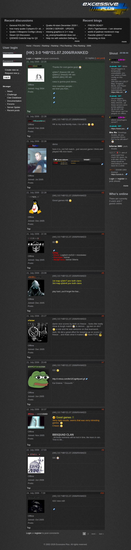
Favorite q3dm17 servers (100, 35)
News (10, 91)
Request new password (16, 73)
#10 (102, 493)
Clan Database (14, 97)
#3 (103, 192)
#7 (103, 362)
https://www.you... (118, 128)
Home (28, 46)
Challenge (12, 94)
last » (101, 534)
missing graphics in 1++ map (59, 32)
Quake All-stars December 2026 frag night (66, 25)
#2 (103, 141)
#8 (103, 409)
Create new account (14, 70)
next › (94, 534)
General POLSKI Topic (20, 25)
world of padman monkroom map (103, 32)
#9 (103, 450)
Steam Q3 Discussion (19, 35)
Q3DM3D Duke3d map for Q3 (23, 38)
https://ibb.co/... (117, 92)
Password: (9, 61)
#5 (103, 273)
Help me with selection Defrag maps (63, 38)
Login (28, 58)
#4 (103, 234)
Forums (10, 104)
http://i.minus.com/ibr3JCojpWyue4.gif (68, 379)
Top (28, 111)
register (38, 58)
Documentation (14, 101)
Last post (100, 58)
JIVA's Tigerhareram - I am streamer (105, 28)
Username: (9, 53)
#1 (103, 116)
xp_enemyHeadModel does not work (63, 35)
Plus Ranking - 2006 (82, 46)
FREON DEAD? (95, 25)
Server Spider (13, 107)
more (77, 41)
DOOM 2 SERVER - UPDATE (60, 28)
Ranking (45, 46)
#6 (103, 316)
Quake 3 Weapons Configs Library (25, 32)
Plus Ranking (66, 46)
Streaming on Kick (96, 38)
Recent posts (13, 110)
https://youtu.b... (118, 174)
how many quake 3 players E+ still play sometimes (33, 28)
